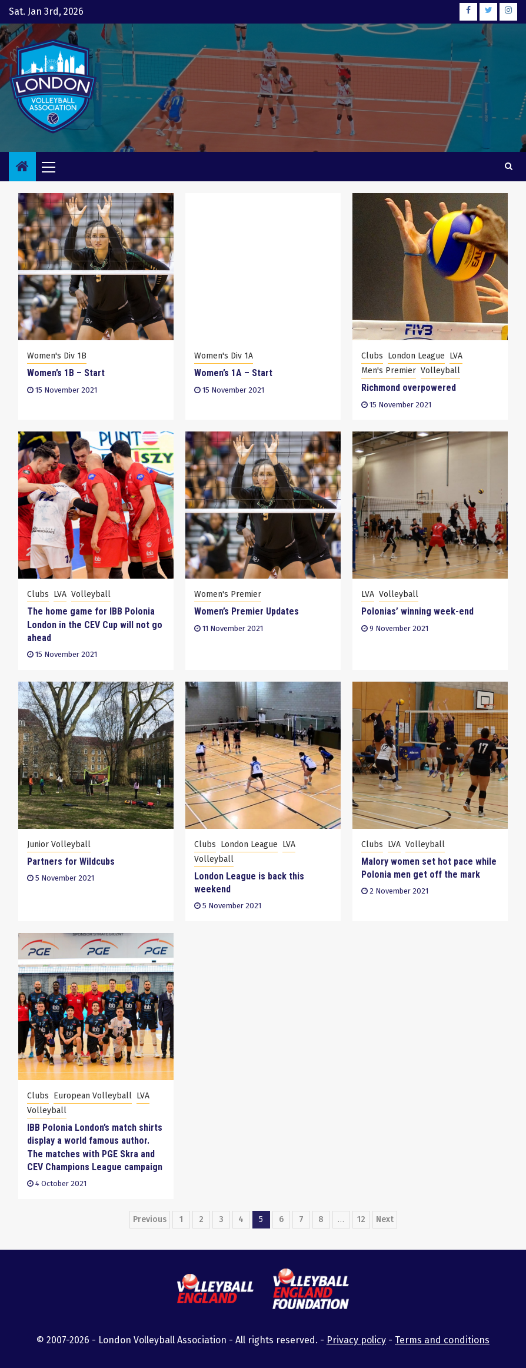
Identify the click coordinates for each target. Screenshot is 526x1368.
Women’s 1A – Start (233, 372)
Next (385, 1219)
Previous (150, 1219)
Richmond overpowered (408, 387)
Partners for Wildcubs (71, 861)
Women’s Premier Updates (246, 611)
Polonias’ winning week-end (417, 611)
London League (416, 356)
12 (361, 1219)
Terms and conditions (442, 1340)
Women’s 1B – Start (66, 372)
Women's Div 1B (56, 356)
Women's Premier (227, 594)
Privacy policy (356, 1340)
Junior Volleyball (59, 844)
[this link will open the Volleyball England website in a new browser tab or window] (215, 1290)
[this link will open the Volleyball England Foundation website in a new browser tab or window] (310, 1291)
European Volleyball (93, 1096)
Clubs (372, 356)
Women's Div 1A (223, 356)
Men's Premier (388, 371)
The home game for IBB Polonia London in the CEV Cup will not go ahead (94, 624)
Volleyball (440, 371)
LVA (456, 356)
